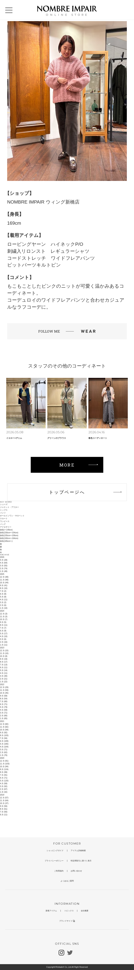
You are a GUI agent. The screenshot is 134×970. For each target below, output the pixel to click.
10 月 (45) (4, 693)
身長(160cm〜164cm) (9, 538)
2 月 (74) (3, 568)
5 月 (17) (3, 634)
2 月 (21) (3, 679)
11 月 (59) (4, 690)
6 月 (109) (4, 741)
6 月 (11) (3, 667)
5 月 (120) (4, 781)
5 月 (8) (3, 597)
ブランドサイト (67, 921)
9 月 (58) (3, 696)
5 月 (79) (3, 707)
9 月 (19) (3, 659)
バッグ (3, 524)
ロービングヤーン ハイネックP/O (45, 244)
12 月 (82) (4, 724)
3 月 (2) (3, 602)
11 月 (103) (4, 764)
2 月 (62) (3, 752)
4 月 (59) (3, 710)
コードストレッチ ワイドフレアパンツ (51, 258)
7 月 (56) (3, 812)
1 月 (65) (3, 718)
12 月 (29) (4, 687)
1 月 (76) (3, 755)
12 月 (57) (4, 798)
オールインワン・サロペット (12, 516)
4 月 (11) (3, 600)
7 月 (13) (3, 665)
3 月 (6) (3, 639)
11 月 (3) (3, 617)
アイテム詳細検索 (78, 850)
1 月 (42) (3, 792)
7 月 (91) (3, 775)
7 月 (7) (3, 628)
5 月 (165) (4, 744)
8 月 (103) (4, 735)
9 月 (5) (3, 622)
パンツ (3, 513)
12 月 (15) (4, 650)
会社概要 (84, 911)
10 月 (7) (3, 619)
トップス (4, 510)
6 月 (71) (3, 704)
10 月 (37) (4, 803)
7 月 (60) (3, 701)
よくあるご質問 (67, 881)
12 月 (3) (3, 614)
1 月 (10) (3, 608)
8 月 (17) (3, 662)
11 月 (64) (4, 800)
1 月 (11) (3, 645)
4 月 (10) (3, 636)
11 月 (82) (4, 727)
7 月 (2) (3, 591)
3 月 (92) (3, 786)
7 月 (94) (3, 738)
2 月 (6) (3, 605)
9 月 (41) (3, 585)
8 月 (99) (3, 772)
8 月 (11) (3, 625)
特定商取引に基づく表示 (81, 861)
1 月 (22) (3, 682)
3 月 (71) (3, 713)
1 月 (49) (3, 571)
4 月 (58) (3, 783)
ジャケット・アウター (9, 507)
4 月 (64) (3, 563)
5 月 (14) (3, 670)
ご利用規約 (59, 871)
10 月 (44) (4, 583)
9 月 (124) (4, 769)
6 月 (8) (3, 594)
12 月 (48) (4, 577)
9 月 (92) (3, 733)
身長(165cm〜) (6, 541)
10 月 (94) (4, 730)
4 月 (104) (4, 747)
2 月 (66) (3, 716)
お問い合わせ (76, 871)
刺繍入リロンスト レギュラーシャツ (48, 251)
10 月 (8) (3, 656)
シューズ (4, 504)
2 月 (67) (3, 789)
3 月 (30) (3, 676)
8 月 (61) (3, 809)
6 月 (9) (3, 631)
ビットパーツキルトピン (34, 264)
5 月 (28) (3, 560)
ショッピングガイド (55, 850)
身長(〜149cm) (6, 530)
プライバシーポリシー (54, 861)
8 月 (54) (3, 699)
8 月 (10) (3, 588)
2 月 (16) (3, 642)
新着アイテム (51, 911)
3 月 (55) (3, 566)
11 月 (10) (4, 653)
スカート (4, 518)
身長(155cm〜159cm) (9, 535)
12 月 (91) (4, 761)
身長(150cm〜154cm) (9, 533)
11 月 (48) (4, 580)
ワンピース (4, 521)
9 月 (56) (3, 806)
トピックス (69, 911)
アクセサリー (5, 527)
